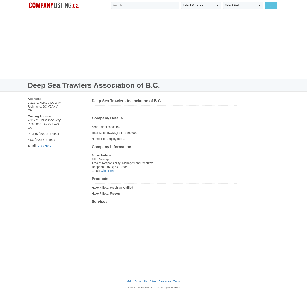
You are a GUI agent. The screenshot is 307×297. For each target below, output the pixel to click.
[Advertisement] (153, 45)
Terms (176, 281)
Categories (165, 281)
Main (129, 281)
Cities (153, 281)
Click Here (44, 145)
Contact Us (141, 281)
